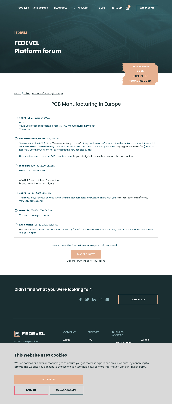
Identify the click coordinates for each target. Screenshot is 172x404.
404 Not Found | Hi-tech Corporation (39, 180)
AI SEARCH (81, 8)
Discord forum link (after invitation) (86, 260)
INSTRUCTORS (41, 7)
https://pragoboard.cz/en (130, 146)
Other (27, 93)
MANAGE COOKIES (66, 390)
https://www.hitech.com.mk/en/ (36, 183)
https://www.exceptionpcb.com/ (63, 143)
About (66, 339)
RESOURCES (62, 7)
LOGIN (117, 8)
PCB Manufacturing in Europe (47, 93)
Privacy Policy (138, 367)
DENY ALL (31, 390)
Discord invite (86, 254)
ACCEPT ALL (48, 379)
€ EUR (103, 7)
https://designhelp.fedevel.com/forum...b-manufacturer (103, 156)
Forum (17, 93)
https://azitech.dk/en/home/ (132, 197)
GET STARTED (147, 8)
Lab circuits (25, 229)
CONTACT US (137, 299)
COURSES (23, 7)
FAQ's (91, 339)
